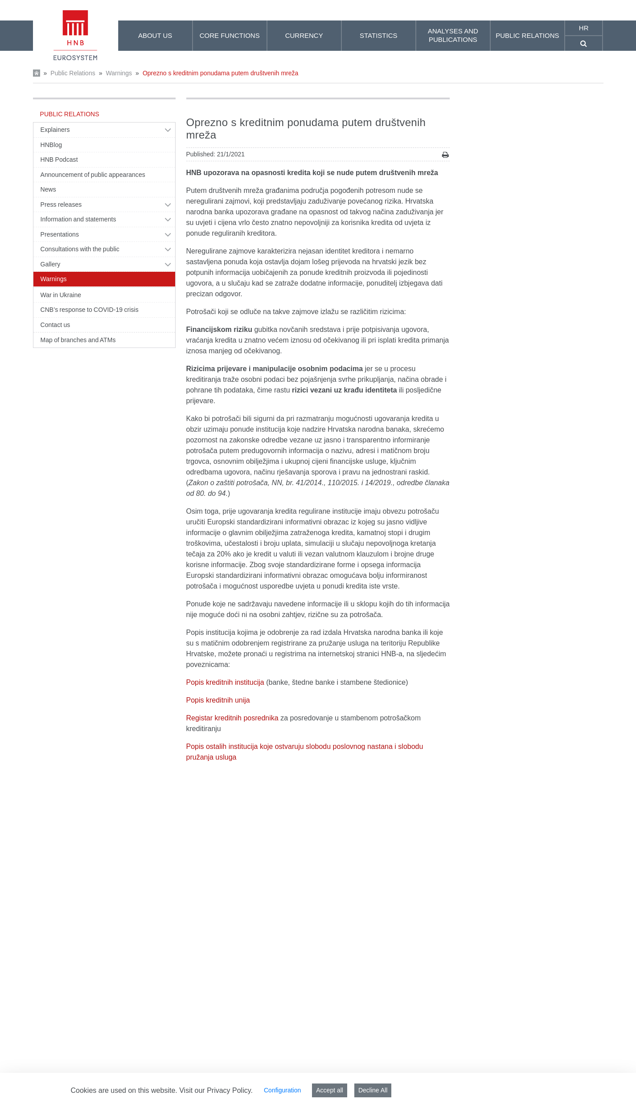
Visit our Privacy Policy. (216, 1090)
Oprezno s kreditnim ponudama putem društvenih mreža (220, 73)
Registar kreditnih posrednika (232, 718)
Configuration (282, 1090)
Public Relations (72, 73)
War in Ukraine (61, 294)
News (48, 189)
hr (584, 28)
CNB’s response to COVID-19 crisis (90, 309)
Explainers (55, 129)
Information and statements (78, 219)
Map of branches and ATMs (78, 339)
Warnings (119, 73)
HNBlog (51, 144)
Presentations (60, 234)
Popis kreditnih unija (218, 700)
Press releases (61, 204)
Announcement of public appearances (93, 174)
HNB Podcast (59, 159)
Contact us (55, 324)
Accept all (329, 1090)
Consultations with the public (80, 249)
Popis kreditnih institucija (225, 682)
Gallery (51, 264)
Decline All (372, 1090)
